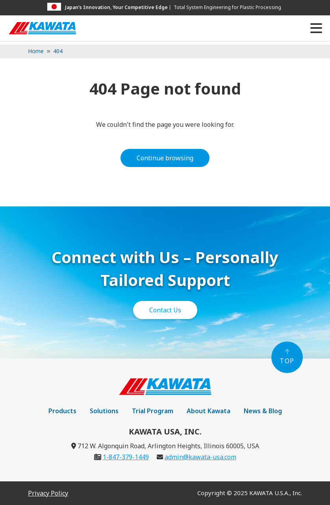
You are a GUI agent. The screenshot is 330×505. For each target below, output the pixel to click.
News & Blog (263, 411)
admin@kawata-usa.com (200, 457)
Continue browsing (165, 158)
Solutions (104, 411)
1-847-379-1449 (126, 457)
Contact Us (165, 310)
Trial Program (152, 411)
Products (62, 411)
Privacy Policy (48, 493)
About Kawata (208, 411)
